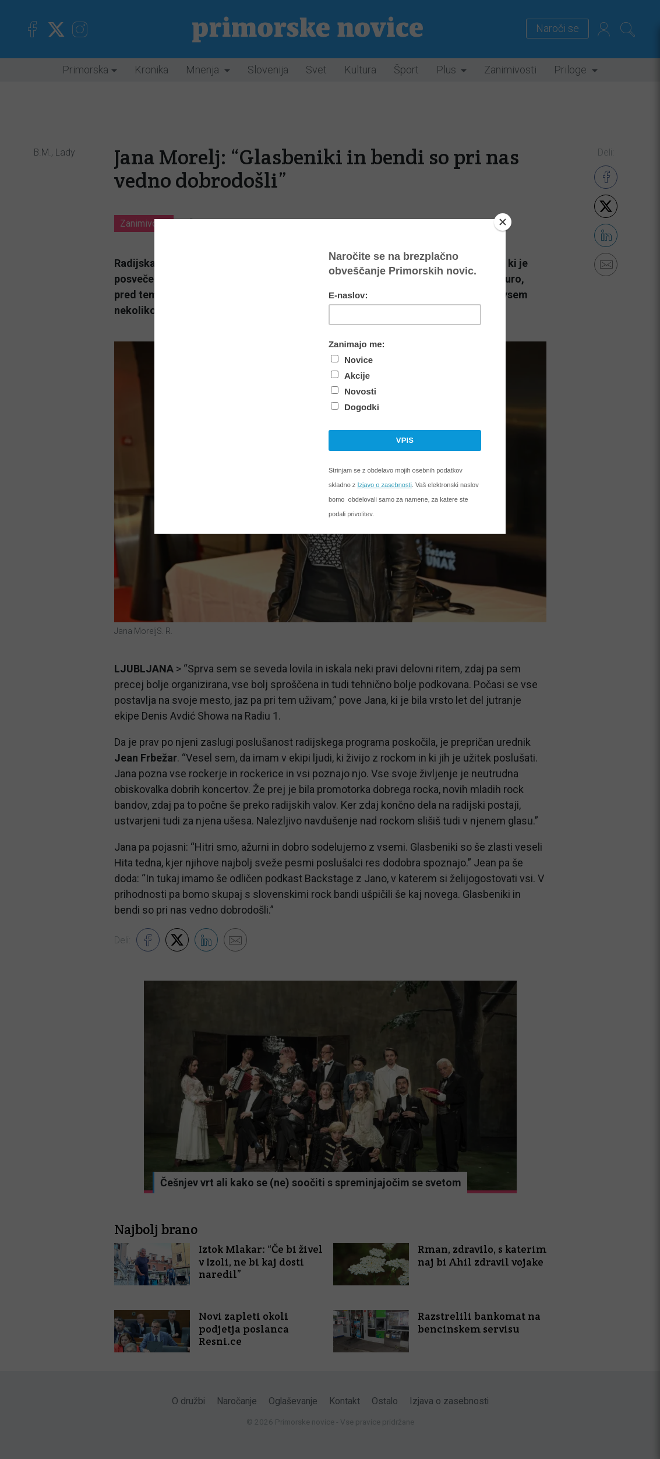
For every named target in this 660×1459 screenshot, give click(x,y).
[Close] (502, 222)
